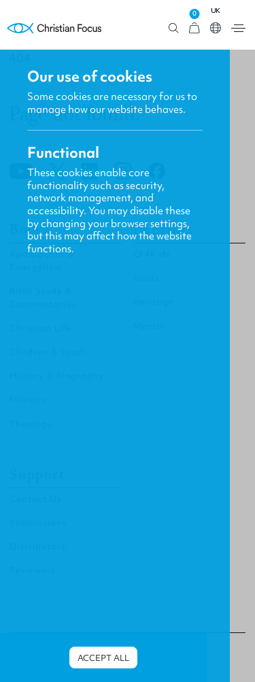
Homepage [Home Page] (54, 28)
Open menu (238, 28)
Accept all (103, 658)
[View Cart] (194, 28)
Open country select (215, 27)
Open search (174, 28)
